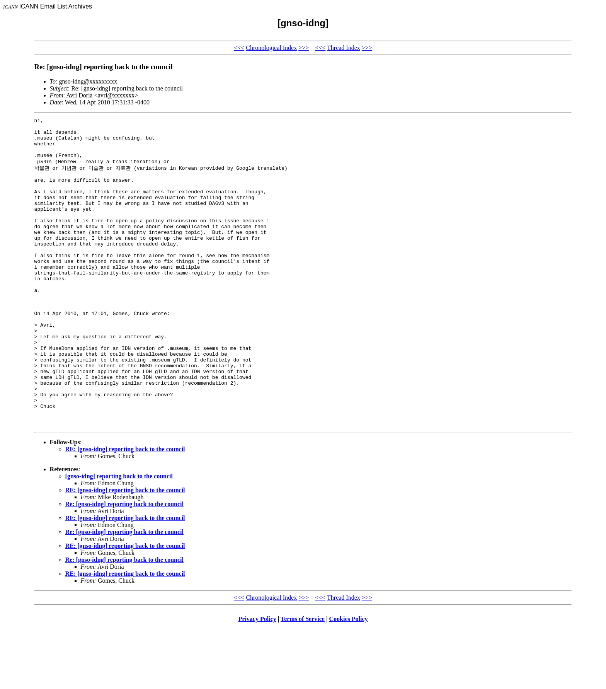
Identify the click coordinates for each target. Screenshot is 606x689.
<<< (239, 47)
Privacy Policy (257, 679)
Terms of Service (303, 679)
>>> (303, 47)
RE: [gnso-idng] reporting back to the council (125, 509)
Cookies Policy (348, 679)
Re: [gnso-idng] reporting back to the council (124, 564)
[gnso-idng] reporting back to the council (119, 536)
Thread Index (343, 47)
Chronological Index (271, 47)
